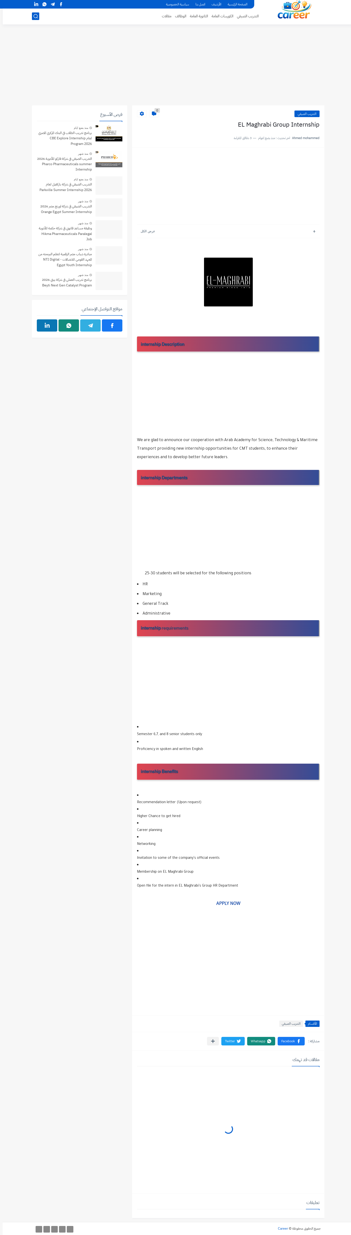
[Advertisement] (175, 67)
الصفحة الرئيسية (235, 4)
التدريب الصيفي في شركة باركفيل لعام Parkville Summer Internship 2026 (63, 187)
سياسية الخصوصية (174, 4)
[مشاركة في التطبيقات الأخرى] (210, 1041)
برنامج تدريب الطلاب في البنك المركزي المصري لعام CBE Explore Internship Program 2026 (62, 138)
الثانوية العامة (196, 16)
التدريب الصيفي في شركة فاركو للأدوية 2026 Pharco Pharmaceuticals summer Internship (61, 164)
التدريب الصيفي (245, 16)
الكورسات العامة (220, 16)
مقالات (164, 16)
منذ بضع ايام (78, 128)
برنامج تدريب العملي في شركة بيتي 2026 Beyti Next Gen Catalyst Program (64, 282)
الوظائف (178, 16)
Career (280, 1228)
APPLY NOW (226, 903)
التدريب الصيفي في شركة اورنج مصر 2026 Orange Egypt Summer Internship (63, 209)
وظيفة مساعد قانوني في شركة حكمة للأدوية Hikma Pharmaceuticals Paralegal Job (62, 234)
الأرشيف (214, 4)
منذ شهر (80, 153)
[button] (288, 1041)
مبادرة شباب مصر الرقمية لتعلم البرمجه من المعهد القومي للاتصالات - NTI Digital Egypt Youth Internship (62, 260)
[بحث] (33, 16)
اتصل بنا (198, 4)
